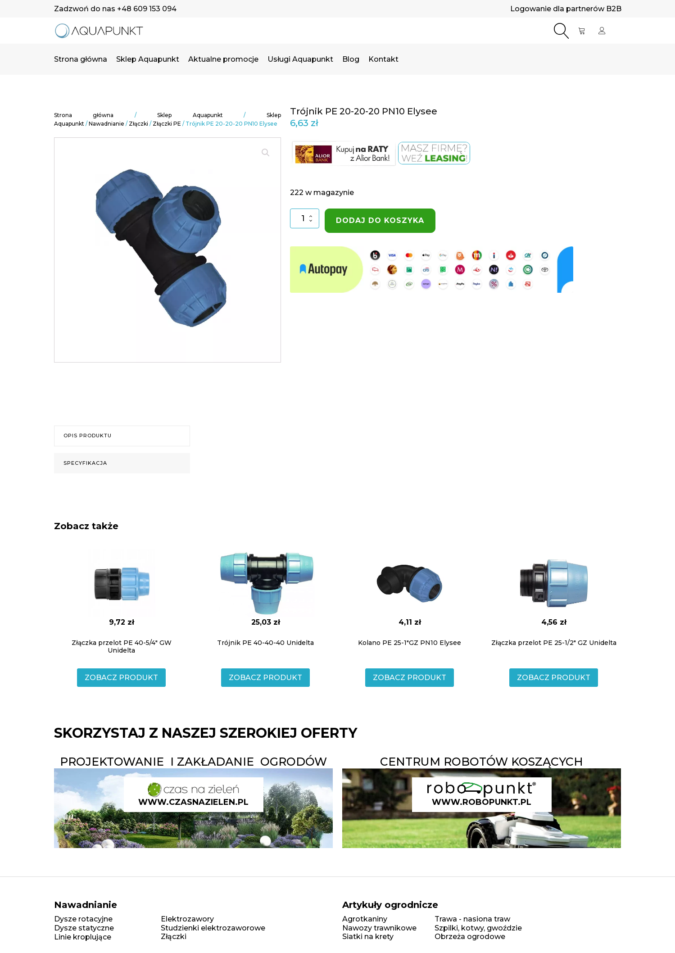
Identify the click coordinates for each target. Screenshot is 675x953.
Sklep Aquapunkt (147, 59)
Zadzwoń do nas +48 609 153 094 (115, 9)
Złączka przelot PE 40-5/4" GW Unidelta (122, 646)
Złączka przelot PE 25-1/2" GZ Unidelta (553, 643)
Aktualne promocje (223, 59)
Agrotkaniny (364, 919)
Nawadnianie (106, 123)
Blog (350, 59)
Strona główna (80, 59)
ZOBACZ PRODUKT (121, 677)
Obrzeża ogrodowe (470, 936)
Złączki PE (167, 123)
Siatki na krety (368, 936)
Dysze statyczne (84, 928)
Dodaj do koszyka (380, 220)
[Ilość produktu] (304, 218)
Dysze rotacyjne (83, 919)
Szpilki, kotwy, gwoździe (478, 928)
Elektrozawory (187, 919)
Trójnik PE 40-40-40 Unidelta (265, 643)
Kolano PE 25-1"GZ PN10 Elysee (409, 643)
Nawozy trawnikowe (379, 928)
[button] (266, 153)
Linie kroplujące (82, 937)
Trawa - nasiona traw (472, 919)
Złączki (138, 123)
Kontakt (383, 59)
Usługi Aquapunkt (300, 59)
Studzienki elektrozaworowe (213, 928)
